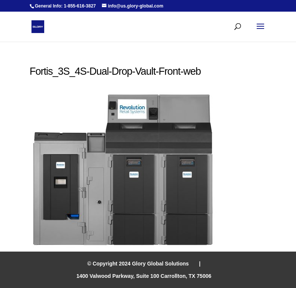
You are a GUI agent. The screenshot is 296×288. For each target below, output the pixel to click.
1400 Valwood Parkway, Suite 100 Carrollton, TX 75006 (143, 276)
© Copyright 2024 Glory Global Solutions (138, 264)
